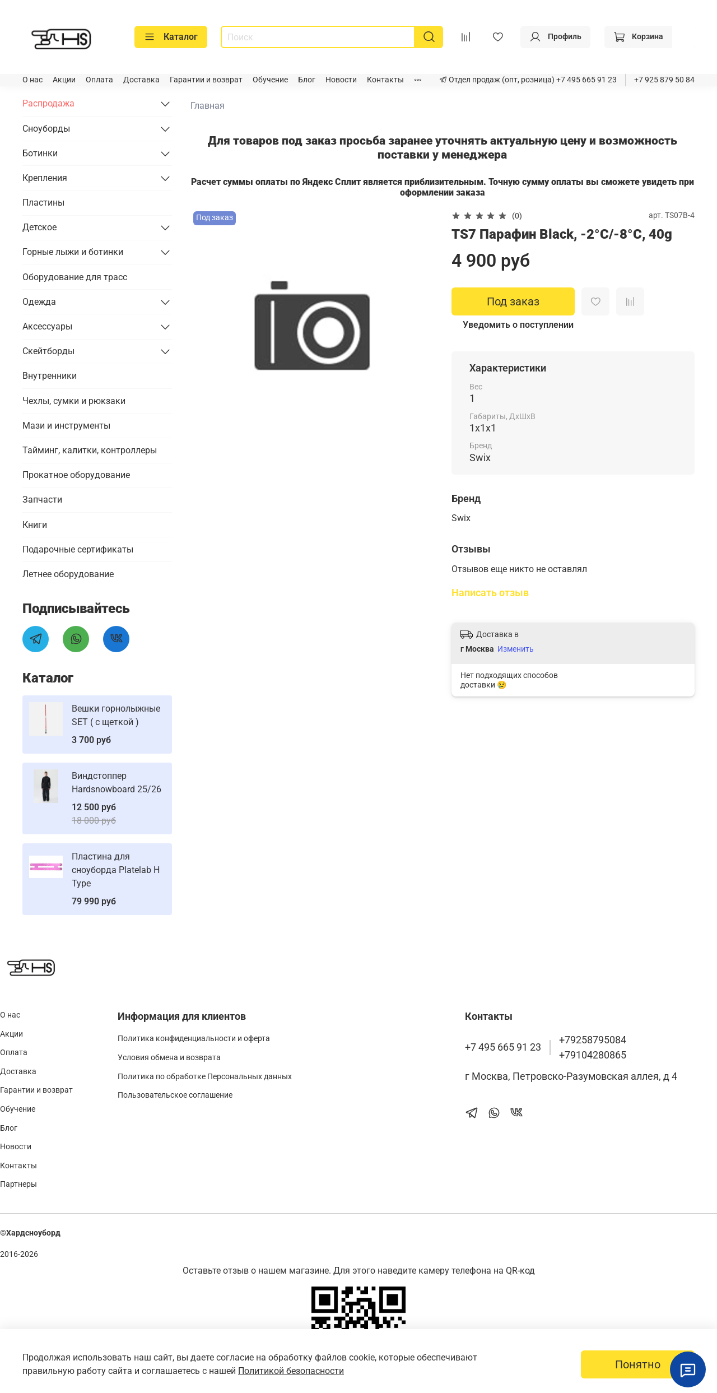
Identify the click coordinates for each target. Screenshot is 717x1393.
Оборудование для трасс (74, 277)
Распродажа (48, 103)
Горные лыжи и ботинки (72, 252)
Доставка (141, 80)
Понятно (637, 1364)
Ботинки (40, 153)
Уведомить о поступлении (518, 324)
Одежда (39, 301)
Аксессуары (47, 326)
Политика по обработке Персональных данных (205, 1076)
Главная (207, 105)
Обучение (270, 80)
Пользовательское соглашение (175, 1095)
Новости (341, 80)
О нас (32, 80)
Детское (39, 227)
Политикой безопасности (291, 1371)
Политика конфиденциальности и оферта (194, 1038)
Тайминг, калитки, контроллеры (89, 450)
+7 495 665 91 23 (586, 80)
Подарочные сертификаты (77, 549)
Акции (64, 80)
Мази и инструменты (66, 425)
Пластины (43, 202)
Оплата (99, 80)
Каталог (171, 37)
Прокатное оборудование (76, 475)
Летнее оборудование (68, 574)
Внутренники (49, 375)
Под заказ (513, 301)
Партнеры (18, 1184)
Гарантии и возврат (206, 80)
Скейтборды (48, 351)
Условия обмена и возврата (169, 1057)
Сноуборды (46, 128)
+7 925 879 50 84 (664, 80)
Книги (34, 524)
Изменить (515, 648)
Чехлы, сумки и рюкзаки (73, 401)
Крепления (44, 178)
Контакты (385, 80)
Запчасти (42, 499)
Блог (306, 80)
